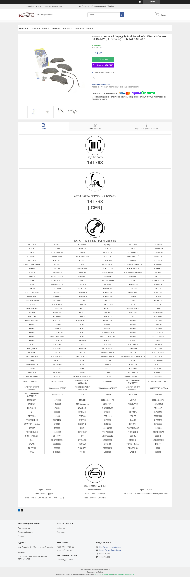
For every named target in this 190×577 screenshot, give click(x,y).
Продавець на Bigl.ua (95, 572)
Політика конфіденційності (124, 574)
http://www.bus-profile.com (110, 547)
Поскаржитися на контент (103, 574)
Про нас (56, 28)
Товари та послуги (40, 28)
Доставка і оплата (84, 28)
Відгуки (21, 536)
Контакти (67, 28)
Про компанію (24, 528)
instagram (61, 528)
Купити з (105, 65)
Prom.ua (107, 570)
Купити (105, 59)
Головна (23, 28)
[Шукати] (122, 14)
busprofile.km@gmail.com (110, 550)
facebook (61, 532)
